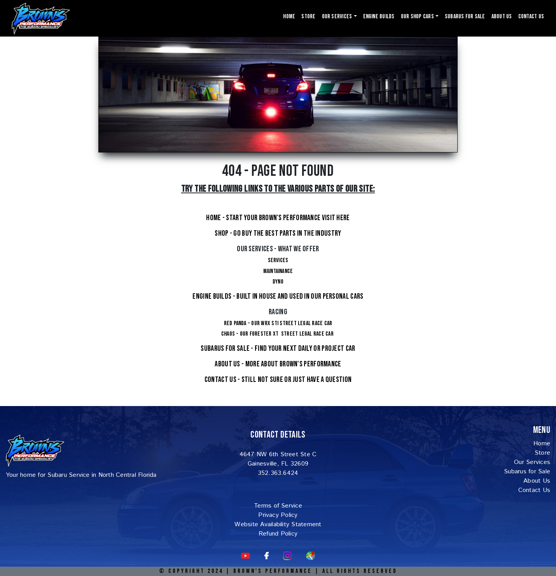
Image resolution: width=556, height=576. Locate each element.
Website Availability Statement (277, 524)
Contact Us (531, 16)
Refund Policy (278, 533)
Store (308, 16)
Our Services (532, 462)
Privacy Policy (277, 515)
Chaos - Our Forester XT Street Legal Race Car (278, 334)
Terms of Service (278, 505)
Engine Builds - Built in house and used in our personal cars (277, 296)
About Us (501, 16)
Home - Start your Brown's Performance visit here (278, 217)
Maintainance (278, 271)
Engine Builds (379, 16)
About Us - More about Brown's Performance (278, 364)
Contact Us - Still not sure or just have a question (278, 379)
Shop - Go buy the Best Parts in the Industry (278, 233)
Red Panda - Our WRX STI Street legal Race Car (278, 323)
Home (289, 16)
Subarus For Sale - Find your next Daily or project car (278, 348)
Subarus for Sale (527, 471)
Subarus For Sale (465, 16)
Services (278, 260)
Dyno (278, 281)
